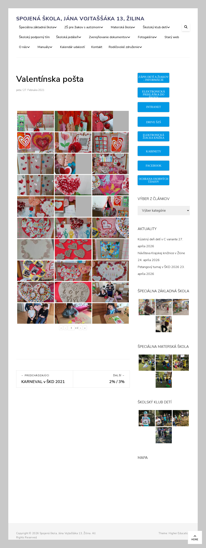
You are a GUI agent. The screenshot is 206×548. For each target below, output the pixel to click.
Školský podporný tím (34, 37)
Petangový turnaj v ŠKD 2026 (158, 267)
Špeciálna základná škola (36, 27)
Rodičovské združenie (124, 47)
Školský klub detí (155, 27)
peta (18, 90)
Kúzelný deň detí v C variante (158, 239)
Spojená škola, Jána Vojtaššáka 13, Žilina (80, 18)
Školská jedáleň (67, 37)
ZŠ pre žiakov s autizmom (82, 27)
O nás (23, 47)
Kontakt (96, 47)
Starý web (172, 37)
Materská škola (121, 27)
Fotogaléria (146, 37)
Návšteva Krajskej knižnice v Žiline (161, 253)
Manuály (44, 47)
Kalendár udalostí (72, 47)
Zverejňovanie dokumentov (108, 37)
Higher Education (179, 533)
